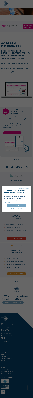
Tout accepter (16, 205)
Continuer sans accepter (23, 188)
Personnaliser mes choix (16, 208)
